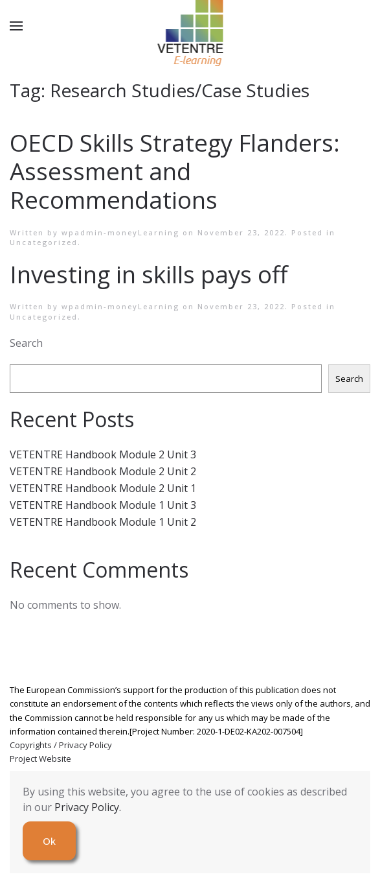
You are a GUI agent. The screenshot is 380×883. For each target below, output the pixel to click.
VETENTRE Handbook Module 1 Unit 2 (103, 522)
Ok (49, 840)
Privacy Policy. (87, 807)
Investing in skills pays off (149, 274)
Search (26, 343)
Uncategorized (44, 242)
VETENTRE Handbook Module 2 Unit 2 (103, 471)
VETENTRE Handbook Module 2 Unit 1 (103, 488)
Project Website (40, 758)
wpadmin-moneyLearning (120, 232)
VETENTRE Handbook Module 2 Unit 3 (103, 454)
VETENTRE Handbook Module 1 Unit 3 (103, 505)
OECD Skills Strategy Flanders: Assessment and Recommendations (175, 171)
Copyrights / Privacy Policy (61, 745)
